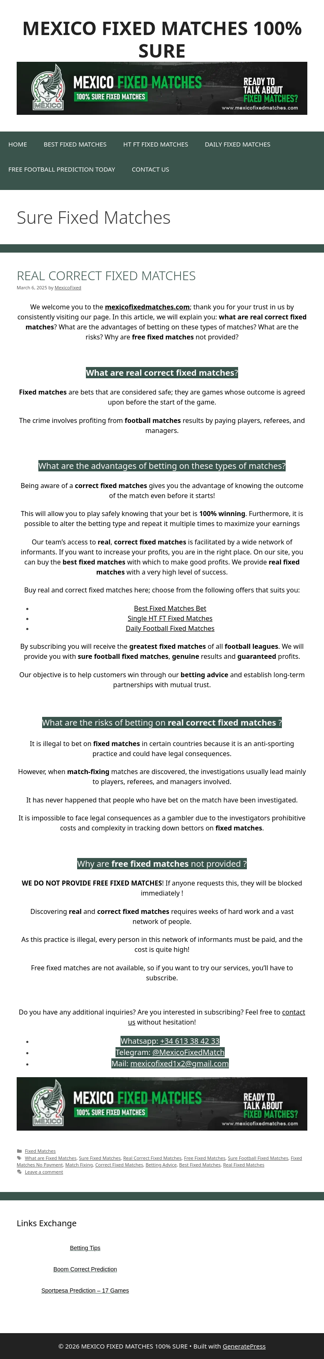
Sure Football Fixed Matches (258, 1158)
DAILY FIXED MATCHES (237, 144)
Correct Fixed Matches (119, 1165)
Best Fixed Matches (200, 1165)
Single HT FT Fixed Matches (170, 618)
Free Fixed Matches (204, 1158)
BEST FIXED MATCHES (75, 144)
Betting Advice (161, 1165)
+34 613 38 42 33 (189, 1041)
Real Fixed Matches (243, 1165)
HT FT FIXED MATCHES (155, 144)
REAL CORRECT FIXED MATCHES (106, 275)
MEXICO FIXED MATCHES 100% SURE (162, 39)
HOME (17, 144)
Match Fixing (79, 1165)
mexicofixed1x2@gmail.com (179, 1063)
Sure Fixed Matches (100, 1158)
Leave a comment (44, 1172)
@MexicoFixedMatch (189, 1052)
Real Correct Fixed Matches (152, 1158)
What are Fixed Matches (51, 1158)
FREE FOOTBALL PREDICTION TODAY (61, 169)
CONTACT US (150, 169)
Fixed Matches (40, 1151)
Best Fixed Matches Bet (170, 608)
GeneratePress (244, 1346)
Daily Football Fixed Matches (170, 628)
